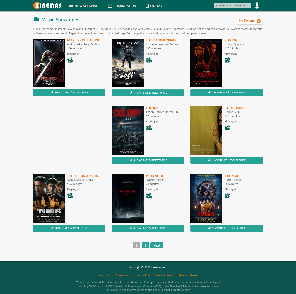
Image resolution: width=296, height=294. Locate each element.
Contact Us (143, 275)
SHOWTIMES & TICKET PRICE (69, 92)
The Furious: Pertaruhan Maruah (95, 175)
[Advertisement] (69, 135)
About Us (104, 275)
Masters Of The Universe (87, 40)
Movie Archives (164, 275)
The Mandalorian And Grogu (170, 40)
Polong (230, 40)
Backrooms (234, 108)
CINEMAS (154, 6)
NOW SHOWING (83, 6)
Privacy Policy (123, 275)
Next (156, 245)
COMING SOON (122, 6)
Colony (152, 108)
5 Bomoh (231, 175)
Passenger (154, 175)
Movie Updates (187, 275)
